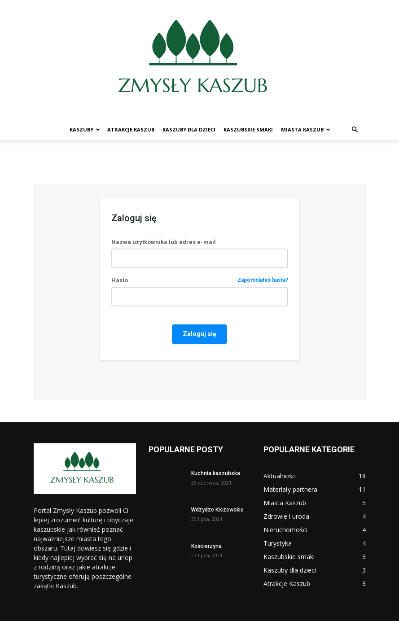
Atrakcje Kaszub (130, 129)
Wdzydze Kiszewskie (217, 510)
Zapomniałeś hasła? (262, 280)
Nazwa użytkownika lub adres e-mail (163, 242)
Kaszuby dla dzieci (188, 129)
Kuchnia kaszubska (215, 473)
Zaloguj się (199, 333)
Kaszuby (85, 129)
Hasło (199, 280)
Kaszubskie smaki (248, 129)
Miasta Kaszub (305, 129)
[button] (355, 130)
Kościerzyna (206, 546)
